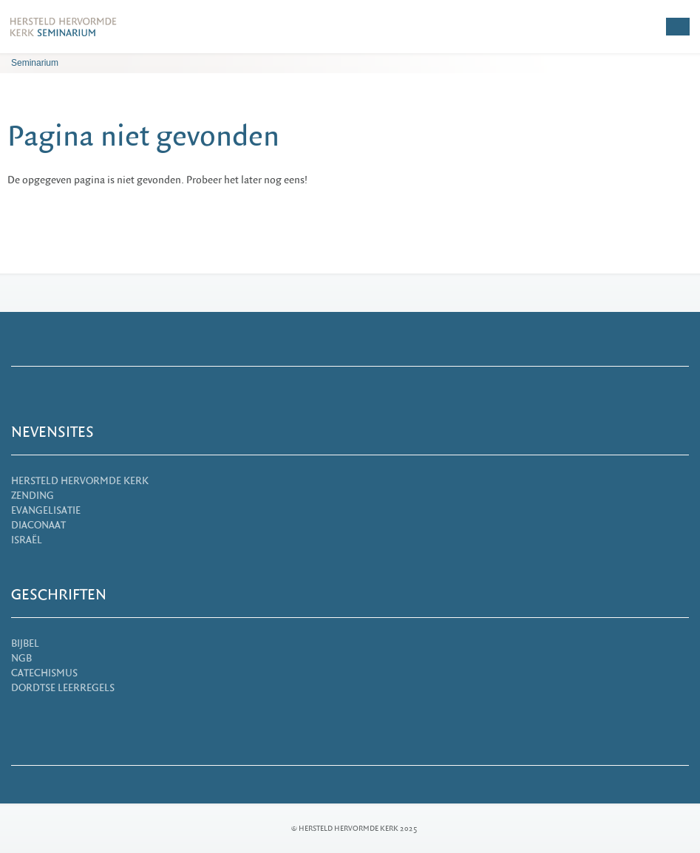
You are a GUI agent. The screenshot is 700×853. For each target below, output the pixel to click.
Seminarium (34, 63)
